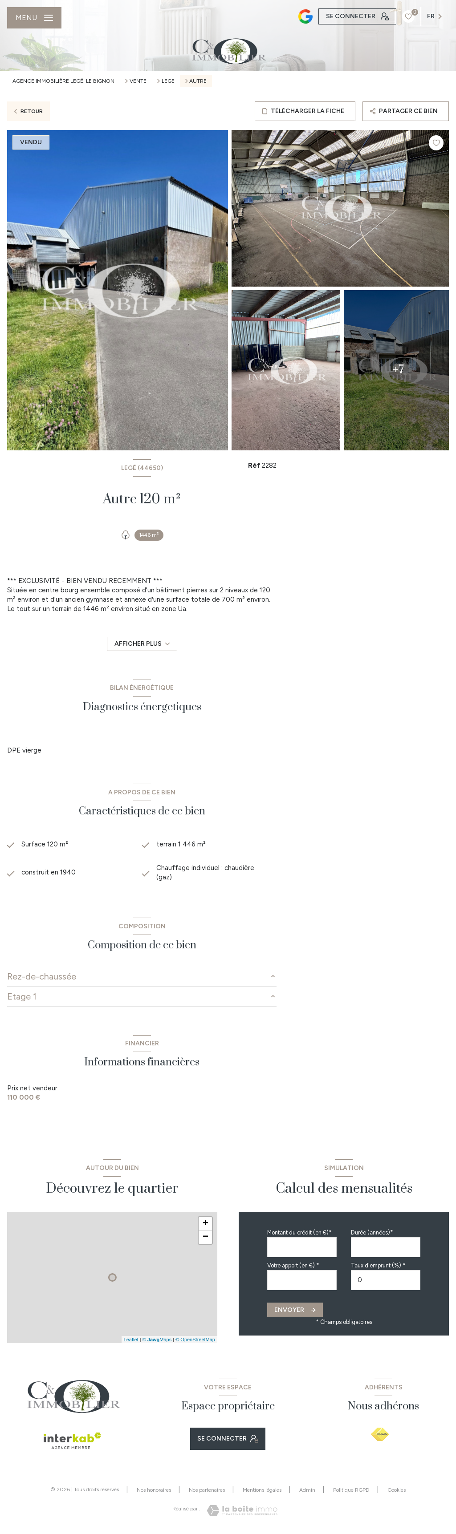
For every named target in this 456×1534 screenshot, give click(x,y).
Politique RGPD (351, 1490)
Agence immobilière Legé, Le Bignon (63, 81)
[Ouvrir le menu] (34, 17)
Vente (138, 81)
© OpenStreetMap (195, 1339)
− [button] (205, 1237)
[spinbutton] (385, 1280)
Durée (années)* (372, 1232)
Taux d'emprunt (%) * (378, 1265)
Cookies (396, 1490)
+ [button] (205, 1223)
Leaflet (131, 1339)
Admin (307, 1490)
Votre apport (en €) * (293, 1265)
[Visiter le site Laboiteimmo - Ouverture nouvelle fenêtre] (242, 1510)
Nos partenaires (207, 1490)
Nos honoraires (154, 1490)
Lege (168, 81)
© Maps (157, 1339)
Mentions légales (262, 1490)
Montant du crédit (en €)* (299, 1232)
